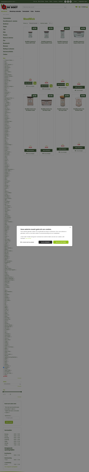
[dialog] (44, 236)
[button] (27, 242)
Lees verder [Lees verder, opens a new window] (28, 238)
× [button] (70, 227)
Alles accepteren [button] (61, 242)
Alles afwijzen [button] (45, 242)
